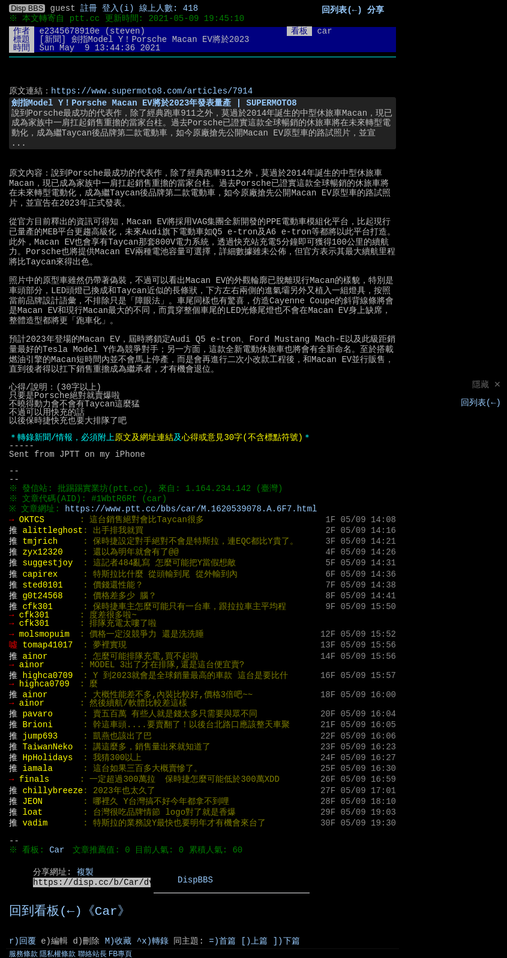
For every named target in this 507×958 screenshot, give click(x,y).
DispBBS (195, 880)
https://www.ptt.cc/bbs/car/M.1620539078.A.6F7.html (194, 509)
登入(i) (118, 8)
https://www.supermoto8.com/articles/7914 (152, 91)
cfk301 (37, 606)
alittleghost (52, 530)
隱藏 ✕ (486, 385)
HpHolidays (47, 758)
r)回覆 (22, 941)
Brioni (37, 725)
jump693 (40, 736)
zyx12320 (42, 552)
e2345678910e (69, 31)
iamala (37, 768)
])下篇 (286, 941)
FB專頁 (120, 954)
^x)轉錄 (153, 941)
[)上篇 (254, 941)
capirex (40, 574)
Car (58, 850)
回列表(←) (481, 403)
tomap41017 (47, 645)
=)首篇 (222, 941)
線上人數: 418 (168, 8)
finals (34, 779)
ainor (34, 656)
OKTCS (31, 520)
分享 (375, 10)
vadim (34, 823)
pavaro (37, 714)
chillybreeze (52, 791)
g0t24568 (42, 596)
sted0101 (42, 585)
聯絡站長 (92, 954)
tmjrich (40, 541)
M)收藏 (118, 941)
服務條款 (23, 954)
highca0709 (47, 675)
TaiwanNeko (47, 747)
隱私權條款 (58, 954)
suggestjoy (47, 563)
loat (32, 812)
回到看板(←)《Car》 (69, 911)
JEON (32, 801)
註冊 (88, 8)
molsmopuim (44, 634)
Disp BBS (27, 8)
